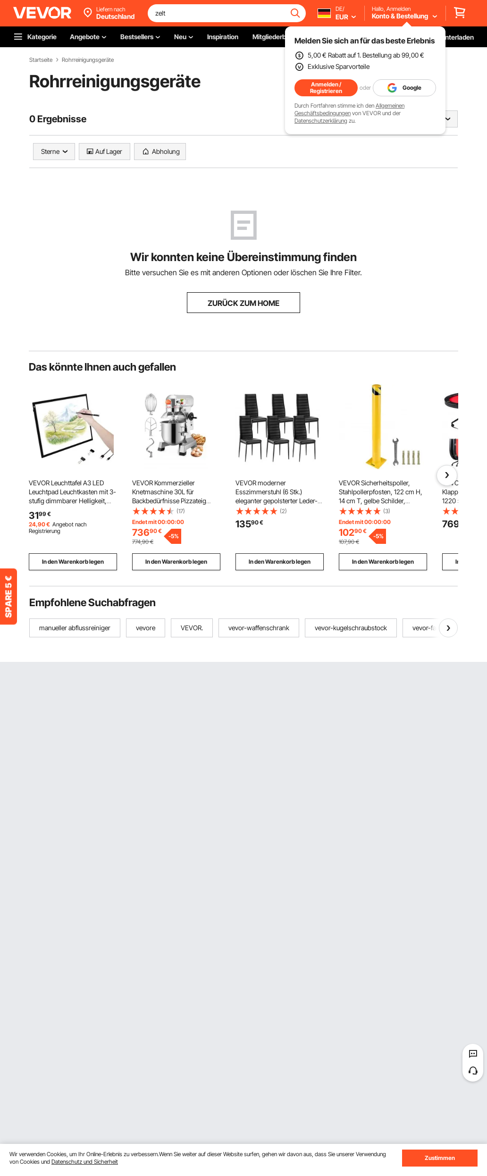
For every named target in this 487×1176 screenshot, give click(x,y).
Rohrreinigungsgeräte (88, 60)
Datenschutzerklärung (320, 120)
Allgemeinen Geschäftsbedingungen (349, 109)
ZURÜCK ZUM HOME (243, 303)
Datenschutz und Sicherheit (84, 1161)
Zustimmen (440, 1157)
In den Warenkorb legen (73, 561)
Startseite (40, 60)
